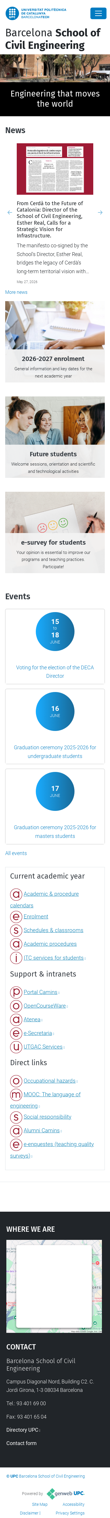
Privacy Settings (70, 1513)
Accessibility (74, 1504)
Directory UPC (22, 1430)
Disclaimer (29, 1513)
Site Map (40, 1504)
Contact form (21, 1443)
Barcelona (52, 39)
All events (16, 853)
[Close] (98, 13)
